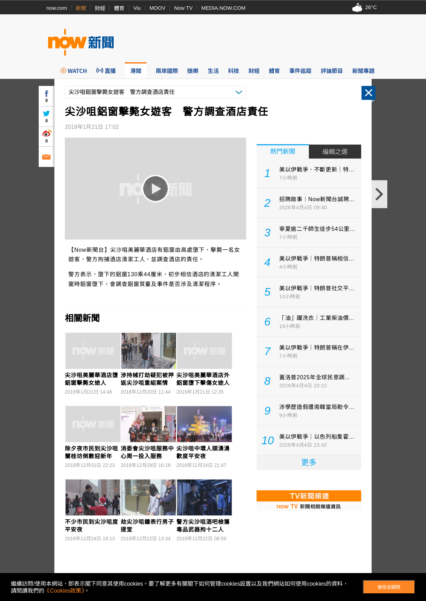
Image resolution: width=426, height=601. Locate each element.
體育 (119, 8)
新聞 (81, 8)
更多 (309, 462)
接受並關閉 (389, 587)
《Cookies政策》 (64, 591)
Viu (136, 8)
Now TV (183, 8)
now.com (56, 8)
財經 (100, 8)
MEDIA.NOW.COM (223, 8)
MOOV (158, 8)
